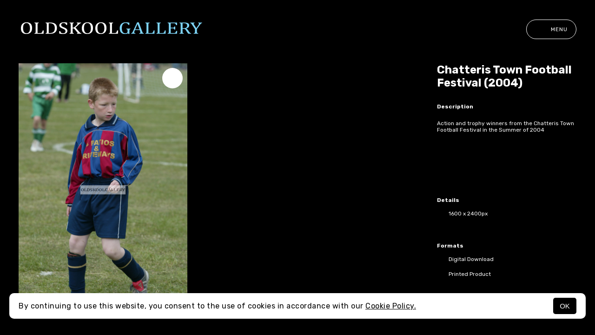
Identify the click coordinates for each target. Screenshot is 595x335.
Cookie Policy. (390, 306)
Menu (551, 29)
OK (565, 306)
